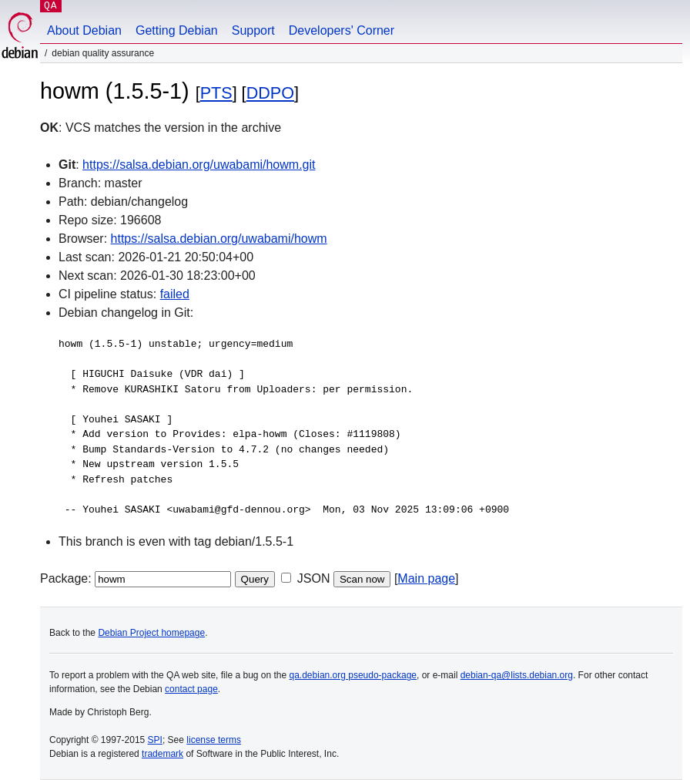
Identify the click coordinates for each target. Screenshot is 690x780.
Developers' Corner (341, 30)
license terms (213, 740)
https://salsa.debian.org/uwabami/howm (219, 238)
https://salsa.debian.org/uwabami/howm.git (198, 164)
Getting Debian (177, 30)
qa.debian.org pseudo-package (353, 675)
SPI (155, 740)
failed (174, 294)
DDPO (270, 93)
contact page (191, 689)
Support (253, 30)
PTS (216, 93)
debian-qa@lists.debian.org (517, 675)
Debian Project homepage (151, 632)
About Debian (84, 30)
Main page (426, 578)
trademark (162, 753)
